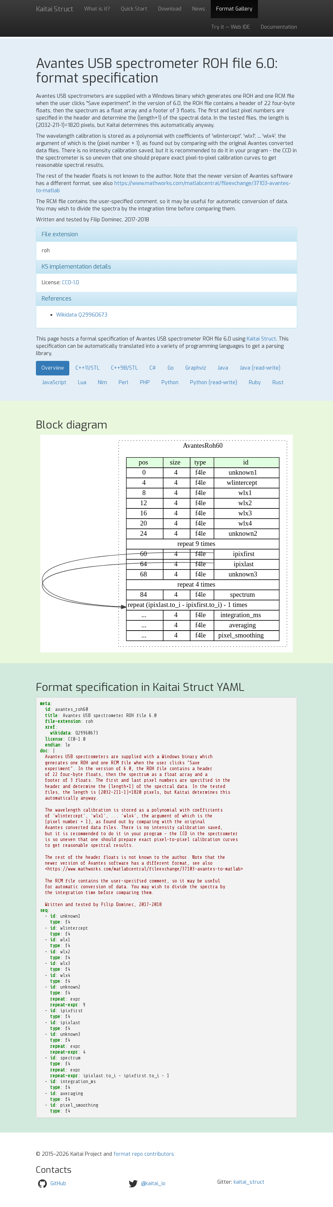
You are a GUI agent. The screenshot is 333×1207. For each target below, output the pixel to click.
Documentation (279, 27)
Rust (278, 382)
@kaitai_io (153, 1183)
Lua (82, 382)
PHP (145, 382)
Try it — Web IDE (230, 27)
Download (169, 8)
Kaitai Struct (261, 338)
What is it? (97, 8)
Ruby (255, 382)
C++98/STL (124, 368)
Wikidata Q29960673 (81, 314)
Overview (52, 368)
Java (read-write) (260, 368)
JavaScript (54, 382)
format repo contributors (144, 1154)
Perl (123, 382)
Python (169, 382)
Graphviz (195, 368)
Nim (102, 382)
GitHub (58, 1183)
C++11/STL (87, 368)
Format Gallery (234, 8)
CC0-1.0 (70, 282)
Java (223, 368)
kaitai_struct (249, 1182)
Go (171, 368)
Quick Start (134, 8)
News (198, 8)
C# (152, 368)
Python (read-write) (213, 382)
